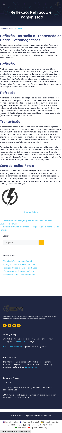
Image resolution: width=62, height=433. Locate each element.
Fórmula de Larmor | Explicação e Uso (19, 274)
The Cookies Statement (13, 346)
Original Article (31, 212)
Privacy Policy (23, 341)
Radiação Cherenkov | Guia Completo (19, 264)
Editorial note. (31, 367)
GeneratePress (46, 416)
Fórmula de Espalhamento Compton (18, 261)
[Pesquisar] (41, 242)
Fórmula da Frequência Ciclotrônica (18, 271)
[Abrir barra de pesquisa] (8, 4)
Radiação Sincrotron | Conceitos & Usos (20, 268)
